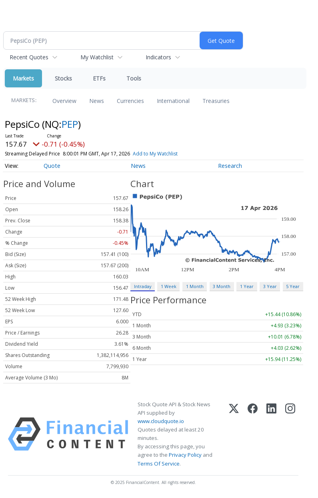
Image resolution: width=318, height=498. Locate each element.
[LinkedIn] (271, 434)
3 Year (270, 286)
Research (230, 165)
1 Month (195, 286)
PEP (70, 124)
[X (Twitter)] (234, 434)
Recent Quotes (29, 57)
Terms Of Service (159, 463)
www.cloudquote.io (161, 421)
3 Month (221, 286)
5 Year (293, 286)
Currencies (130, 101)
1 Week (168, 286)
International (173, 101)
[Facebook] (252, 434)
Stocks (63, 78)
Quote (52, 165)
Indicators (158, 57)
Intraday (142, 286)
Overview (64, 101)
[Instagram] (290, 434)
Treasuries (216, 101)
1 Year (247, 286)
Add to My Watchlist (155, 153)
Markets (23, 78)
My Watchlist (97, 57)
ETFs (99, 78)
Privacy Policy (185, 454)
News (96, 101)
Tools (133, 78)
